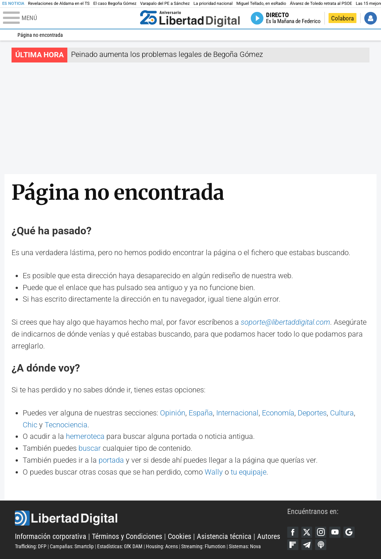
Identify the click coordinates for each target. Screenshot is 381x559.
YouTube (334, 532)
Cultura (342, 413)
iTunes (320, 544)
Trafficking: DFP (31, 547)
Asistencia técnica (224, 536)
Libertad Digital (151, 518)
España (201, 413)
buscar (90, 448)
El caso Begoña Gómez (115, 3)
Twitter (307, 532)
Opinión (172, 413)
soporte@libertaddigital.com (285, 322)
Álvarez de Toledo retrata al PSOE (321, 3)
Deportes (312, 413)
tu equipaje (248, 472)
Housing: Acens (162, 547)
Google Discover (349, 532)
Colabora (342, 18)
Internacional (237, 413)
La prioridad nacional (213, 3)
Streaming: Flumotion (203, 547)
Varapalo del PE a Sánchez (165, 3)
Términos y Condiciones (127, 536)
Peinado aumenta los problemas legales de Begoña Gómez (167, 54)
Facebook (292, 532)
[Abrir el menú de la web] (70, 18)
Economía (278, 413)
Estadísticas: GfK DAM (120, 547)
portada (111, 460)
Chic (30, 425)
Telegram (307, 544)
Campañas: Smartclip (72, 547)
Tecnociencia (66, 425)
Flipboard (292, 544)
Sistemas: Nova (245, 547)
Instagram (320, 532)
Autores (268, 536)
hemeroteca (85, 436)
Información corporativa (50, 536)
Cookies (179, 536)
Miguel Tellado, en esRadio (261, 3)
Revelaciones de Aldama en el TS (59, 3)
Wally (214, 472)
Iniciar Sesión (370, 18)
